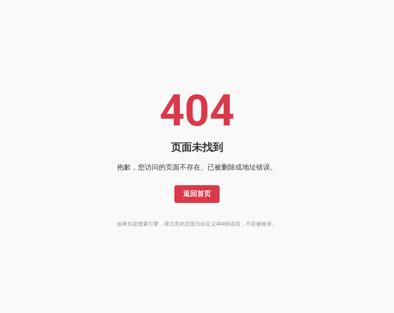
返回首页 (197, 194)
